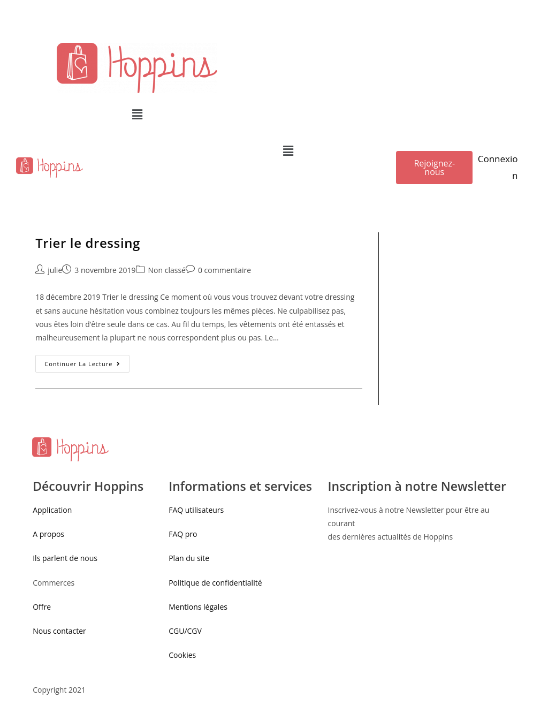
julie (55, 270)
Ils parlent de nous (65, 558)
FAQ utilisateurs (196, 510)
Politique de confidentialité (215, 583)
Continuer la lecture (82, 364)
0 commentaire (224, 270)
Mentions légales (198, 607)
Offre (42, 607)
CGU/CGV (185, 631)
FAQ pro (184, 534)
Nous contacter (59, 631)
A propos (48, 534)
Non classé (167, 270)
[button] (434, 167)
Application (52, 510)
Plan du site (189, 558)
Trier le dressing (87, 243)
